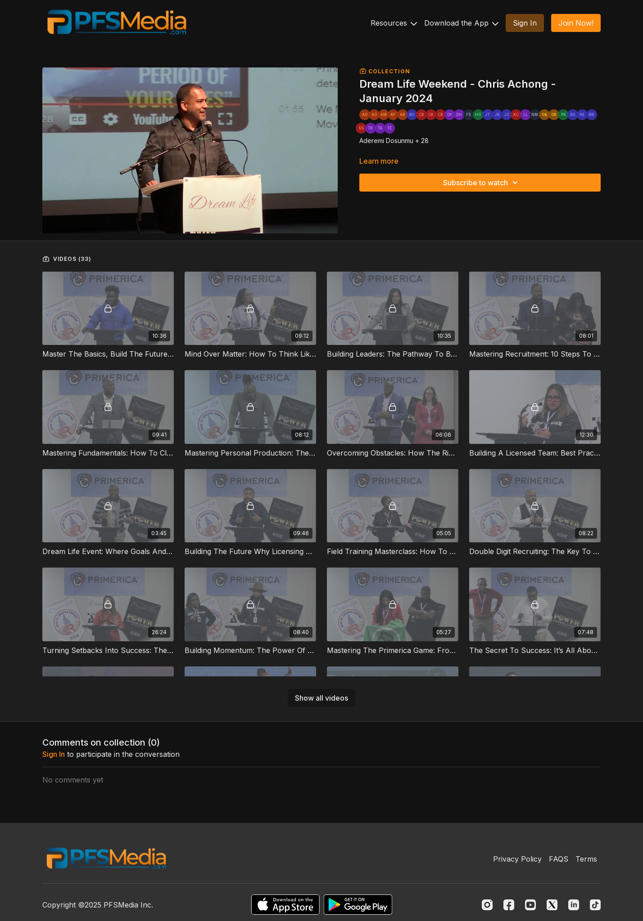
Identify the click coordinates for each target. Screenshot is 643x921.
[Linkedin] (573, 904)
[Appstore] (285, 904)
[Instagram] (487, 904)
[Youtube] (530, 904)
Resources (394, 22)
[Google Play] (358, 904)
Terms (586, 858)
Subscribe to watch (482, 182)
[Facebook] (508, 904)
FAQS (558, 858)
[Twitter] (552, 904)
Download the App (461, 22)
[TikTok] (595, 904)
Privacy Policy (517, 858)
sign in (53, 754)
